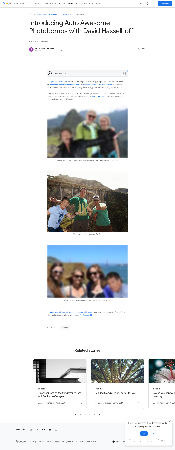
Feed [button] (98, 3)
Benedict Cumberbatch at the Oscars (65, 85)
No (152, 440)
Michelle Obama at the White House (97, 85)
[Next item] (164, 382)
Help (116, 441)
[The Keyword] (30, 14)
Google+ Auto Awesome (57, 82)
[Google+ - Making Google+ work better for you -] (117, 384)
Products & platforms (68, 3)
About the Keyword (88, 441)
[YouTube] (43, 429)
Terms (41, 441)
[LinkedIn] (56, 429)
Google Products (69, 441)
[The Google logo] (21, 441)
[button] (141, 48)
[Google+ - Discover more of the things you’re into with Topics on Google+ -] (58, 384)
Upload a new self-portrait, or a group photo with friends (70, 312)
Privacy (33, 441)
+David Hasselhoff (98, 96)
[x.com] (37, 429)
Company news (86, 3)
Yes (142, 440)
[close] (168, 427)
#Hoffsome (84, 315)
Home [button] (37, 3)
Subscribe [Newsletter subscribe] (165, 3)
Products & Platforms (47, 14)
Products (66, 14)
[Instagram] (31, 429)
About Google (53, 441)
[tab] (75, 414)
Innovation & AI (49, 3)
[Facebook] (49, 429)
